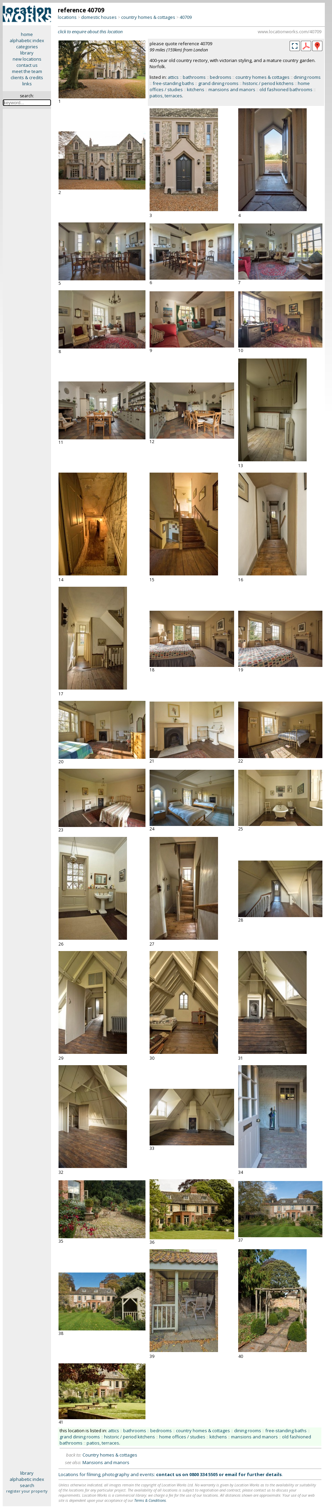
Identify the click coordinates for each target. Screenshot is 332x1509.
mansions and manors (231, 89)
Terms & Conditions (150, 1500)
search (27, 1485)
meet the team (27, 71)
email (231, 1474)
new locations (27, 59)
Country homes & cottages (109, 1455)
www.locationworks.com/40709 (289, 31)
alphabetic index (27, 40)
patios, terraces (166, 96)
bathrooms (194, 77)
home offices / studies (182, 1437)
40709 (186, 17)
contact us (27, 65)
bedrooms (220, 77)
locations (67, 17)
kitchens (195, 89)
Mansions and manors (105, 1462)
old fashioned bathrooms (285, 89)
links (27, 84)
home (27, 34)
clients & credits (27, 77)
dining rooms (307, 77)
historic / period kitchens (268, 83)
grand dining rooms (218, 83)
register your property (27, 1491)
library (27, 53)
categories (27, 47)
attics (173, 77)
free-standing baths (173, 83)
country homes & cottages (148, 17)
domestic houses (99, 17)
